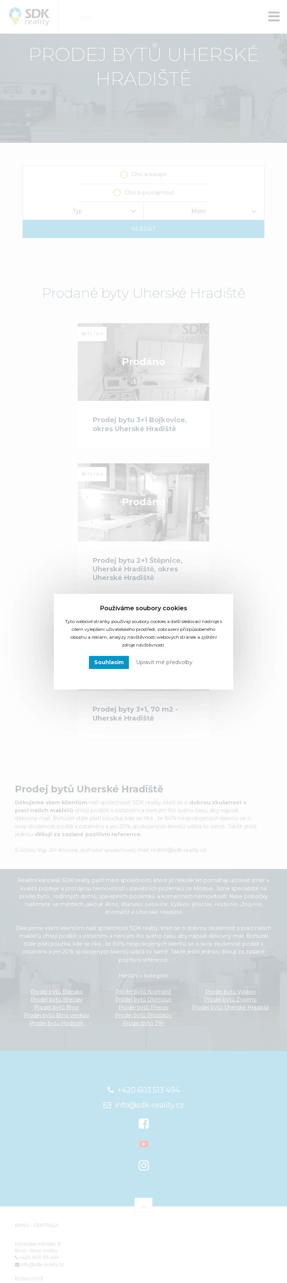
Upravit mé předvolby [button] (164, 662)
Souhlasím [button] (109, 662)
